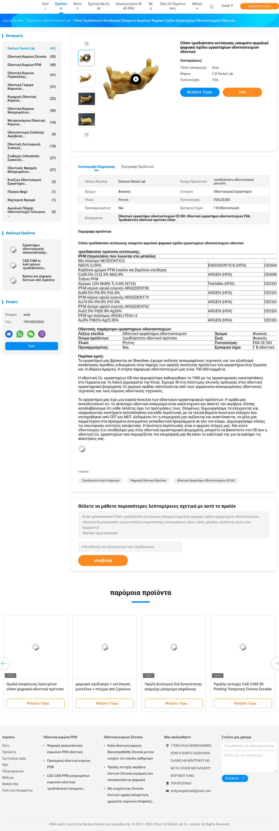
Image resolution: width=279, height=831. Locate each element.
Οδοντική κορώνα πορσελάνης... (32, 75)
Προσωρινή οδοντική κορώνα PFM (68, 764)
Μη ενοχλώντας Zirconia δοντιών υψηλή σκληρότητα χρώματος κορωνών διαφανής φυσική (129, 796)
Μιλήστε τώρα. (259, 6)
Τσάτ (31, 346)
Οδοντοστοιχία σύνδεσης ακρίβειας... (32, 134)
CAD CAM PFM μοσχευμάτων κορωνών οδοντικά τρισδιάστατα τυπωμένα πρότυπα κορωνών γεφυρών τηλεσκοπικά (68, 783)
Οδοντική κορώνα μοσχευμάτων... (32, 110)
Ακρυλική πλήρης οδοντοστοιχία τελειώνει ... (32, 211)
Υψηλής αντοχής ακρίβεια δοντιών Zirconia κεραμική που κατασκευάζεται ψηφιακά (130, 773)
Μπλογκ (8, 777)
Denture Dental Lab (32, 48)
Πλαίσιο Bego (32, 191)
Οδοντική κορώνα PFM (32, 65)
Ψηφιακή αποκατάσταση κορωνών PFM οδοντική (65, 749)
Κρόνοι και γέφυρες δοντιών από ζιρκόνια (38, 278)
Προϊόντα (9, 752)
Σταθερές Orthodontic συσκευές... (32, 158)
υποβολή (103, 560)
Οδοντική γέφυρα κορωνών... (32, 86)
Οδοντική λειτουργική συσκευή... (32, 146)
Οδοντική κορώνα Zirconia (32, 56)
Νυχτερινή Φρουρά (32, 200)
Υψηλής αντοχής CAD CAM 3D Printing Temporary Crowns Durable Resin (243, 689)
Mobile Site (10, 784)
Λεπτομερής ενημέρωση (96, 166)
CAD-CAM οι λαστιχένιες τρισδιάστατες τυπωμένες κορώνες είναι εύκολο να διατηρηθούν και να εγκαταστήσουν (38, 264)
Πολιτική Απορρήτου (17, 790)
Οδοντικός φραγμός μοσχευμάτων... (32, 170)
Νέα (5, 765)
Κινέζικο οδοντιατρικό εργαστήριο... (32, 181)
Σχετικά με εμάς (14, 758)
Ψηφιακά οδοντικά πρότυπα (148, 480)
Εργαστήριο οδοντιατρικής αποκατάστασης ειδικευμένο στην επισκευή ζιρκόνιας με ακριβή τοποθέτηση (39, 248)
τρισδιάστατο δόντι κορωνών (101, 480)
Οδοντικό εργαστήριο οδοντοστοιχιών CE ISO (206, 480)
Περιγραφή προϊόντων (137, 166)
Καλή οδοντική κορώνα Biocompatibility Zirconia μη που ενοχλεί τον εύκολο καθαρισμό (130, 752)
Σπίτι (6, 745)
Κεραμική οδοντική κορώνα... (32, 98)
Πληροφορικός (13, 771)
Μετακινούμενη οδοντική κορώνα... (32, 122)
